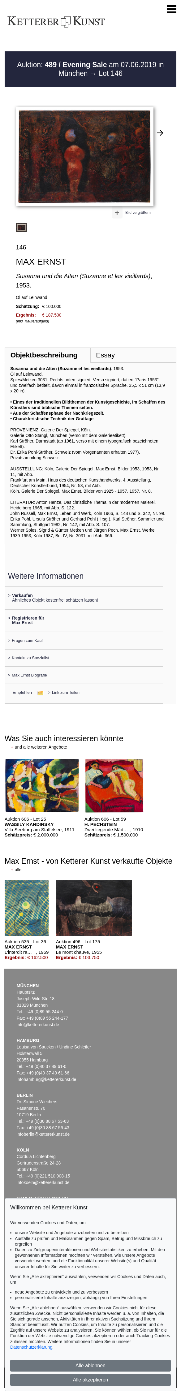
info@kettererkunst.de (38, 1024)
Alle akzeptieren (90, 1379)
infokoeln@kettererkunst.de (43, 1182)
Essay (105, 355)
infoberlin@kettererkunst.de (43, 1134)
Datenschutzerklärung (31, 1347)
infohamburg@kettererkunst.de (46, 1079)
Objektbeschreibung (44, 355)
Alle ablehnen (90, 1365)
